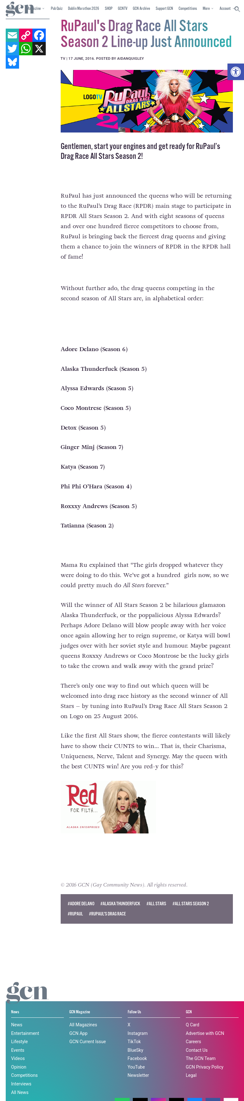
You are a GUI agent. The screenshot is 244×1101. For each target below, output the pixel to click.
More (206, 8)
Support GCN (164, 8)
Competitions (188, 8)
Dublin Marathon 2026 (83, 8)
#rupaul (75, 914)
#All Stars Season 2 (191, 904)
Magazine (34, 8)
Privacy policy (20, 1090)
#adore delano (81, 904)
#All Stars (156, 904)
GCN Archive (141, 8)
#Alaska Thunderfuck (120, 904)
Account (225, 8)
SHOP (108, 8)
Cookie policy (160, 1084)
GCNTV (122, 8)
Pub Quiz (57, 8)
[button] (235, 72)
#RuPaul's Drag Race (107, 914)
